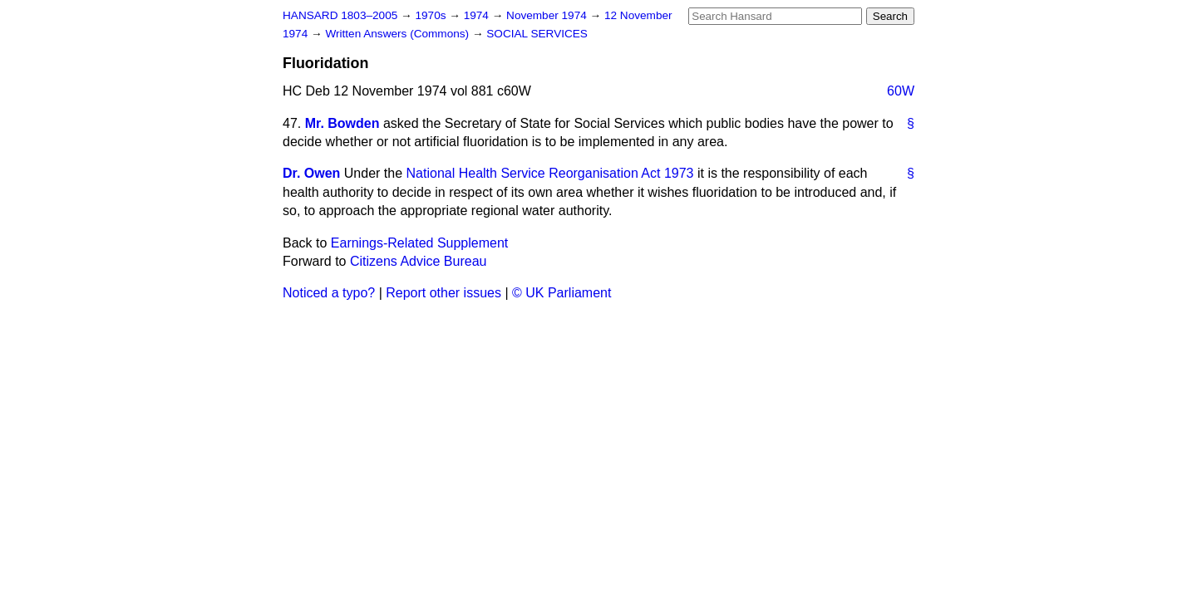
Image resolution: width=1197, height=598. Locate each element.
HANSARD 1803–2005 (340, 15)
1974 (478, 15)
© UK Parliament (561, 293)
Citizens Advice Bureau (418, 261)
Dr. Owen (311, 173)
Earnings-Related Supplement (419, 243)
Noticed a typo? (329, 293)
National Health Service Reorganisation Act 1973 (550, 173)
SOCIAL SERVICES (537, 33)
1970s (432, 15)
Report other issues (443, 293)
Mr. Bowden (342, 123)
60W (900, 91)
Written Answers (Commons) (398, 33)
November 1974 (548, 15)
